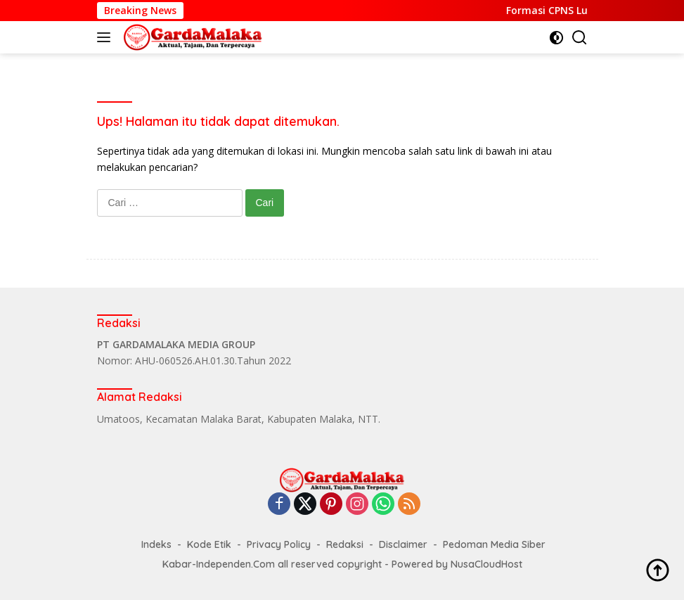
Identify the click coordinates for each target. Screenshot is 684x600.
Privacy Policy (279, 544)
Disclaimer (403, 544)
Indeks (156, 544)
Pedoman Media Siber (494, 544)
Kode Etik (209, 544)
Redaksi (344, 544)
